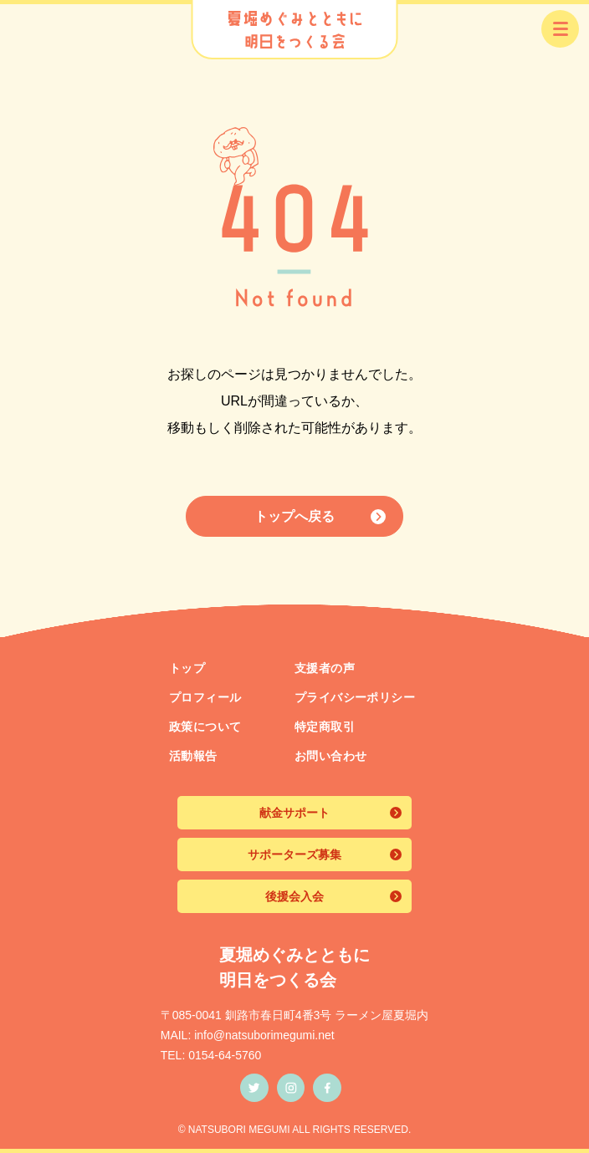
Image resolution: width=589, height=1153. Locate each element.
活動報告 (193, 756)
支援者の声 (324, 668)
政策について (205, 726)
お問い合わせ (330, 756)
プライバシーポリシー (354, 697)
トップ (187, 668)
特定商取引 (324, 726)
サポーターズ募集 (294, 854)
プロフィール (205, 697)
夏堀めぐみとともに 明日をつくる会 (294, 967)
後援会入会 (294, 896)
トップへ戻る (294, 516)
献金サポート (294, 812)
